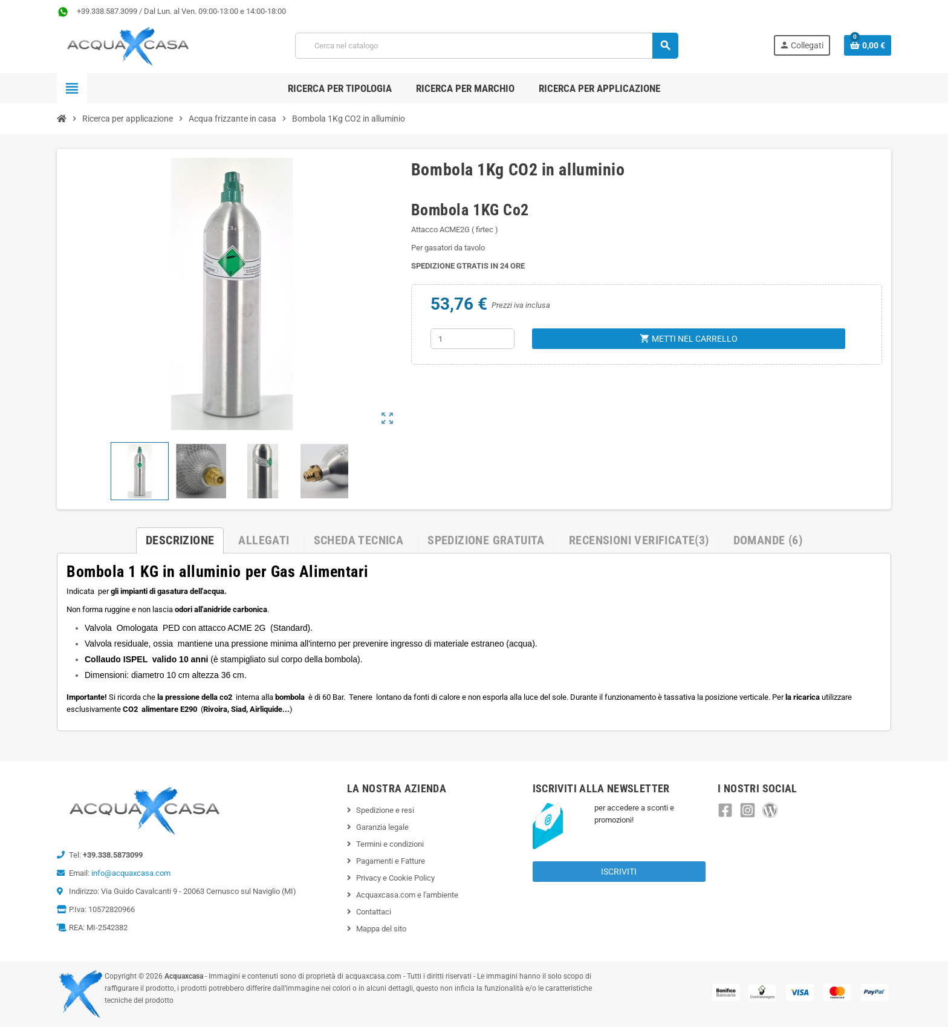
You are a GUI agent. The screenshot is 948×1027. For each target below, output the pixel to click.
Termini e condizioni (390, 844)
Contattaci (373, 911)
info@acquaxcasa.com (130, 873)
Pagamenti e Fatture (390, 861)
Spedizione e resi (385, 810)
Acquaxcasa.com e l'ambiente (407, 894)
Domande (767, 540)
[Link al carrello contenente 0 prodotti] (867, 45)
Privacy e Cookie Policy (395, 877)
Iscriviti (619, 871)
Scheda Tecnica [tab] (359, 540)
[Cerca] (486, 46)
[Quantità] (472, 338)
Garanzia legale (382, 827)
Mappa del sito (381, 928)
